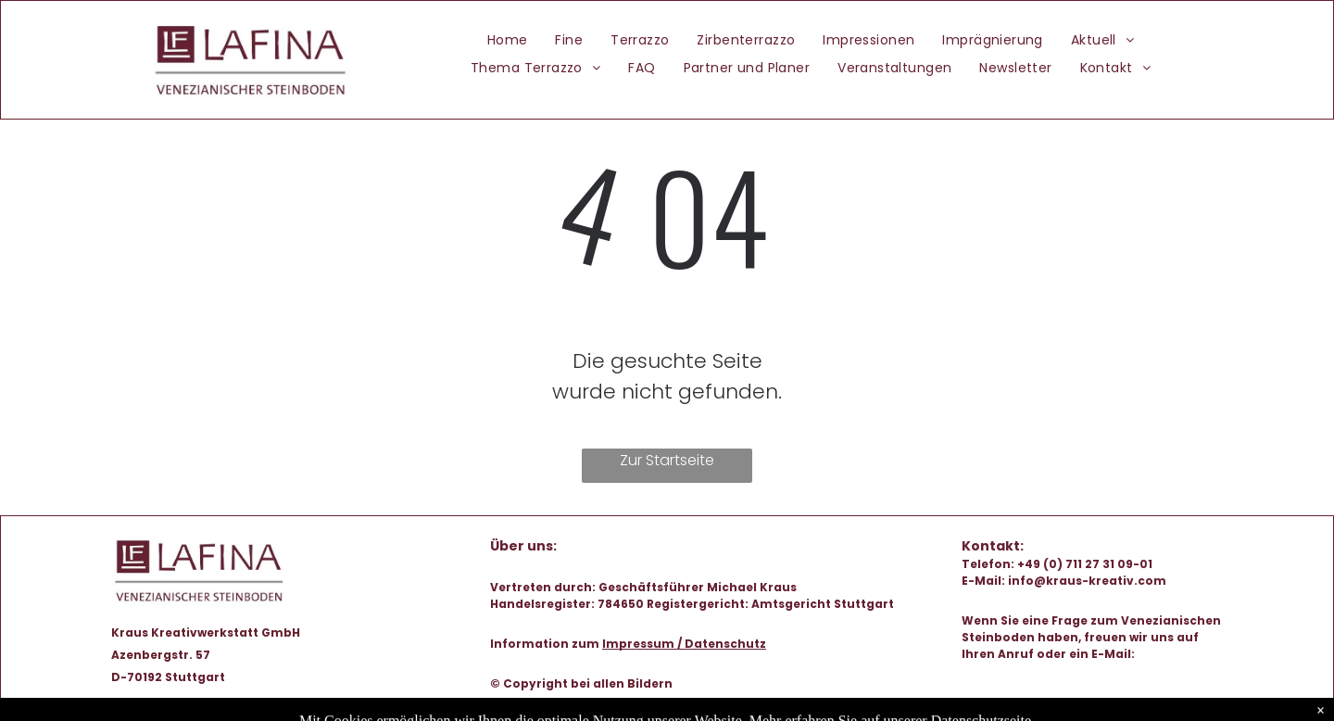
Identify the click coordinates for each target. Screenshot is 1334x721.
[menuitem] (507, 40)
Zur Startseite (667, 460)
